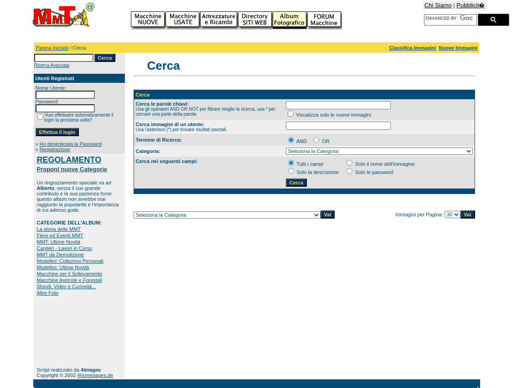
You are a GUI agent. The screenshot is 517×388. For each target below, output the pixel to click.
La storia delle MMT (59, 229)
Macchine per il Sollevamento (70, 273)
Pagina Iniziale (52, 48)
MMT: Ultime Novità (58, 242)
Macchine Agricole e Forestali (70, 280)
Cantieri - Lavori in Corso (65, 248)
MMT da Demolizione (60, 254)
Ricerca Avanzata (52, 65)
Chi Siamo (438, 5)
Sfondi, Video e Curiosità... (66, 286)
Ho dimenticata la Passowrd (71, 144)
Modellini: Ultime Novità (63, 267)
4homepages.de (95, 375)
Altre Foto (48, 293)
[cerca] (448, 18)
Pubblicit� (470, 5)
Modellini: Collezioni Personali (70, 261)
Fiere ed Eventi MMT (60, 235)
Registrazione (55, 149)
